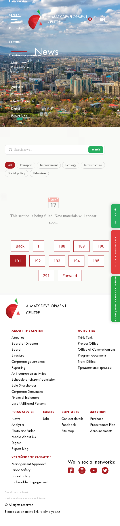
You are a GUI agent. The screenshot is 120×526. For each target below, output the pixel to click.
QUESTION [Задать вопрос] (115, 216)
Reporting (18, 367)
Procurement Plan (102, 424)
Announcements (101, 430)
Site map (67, 430)
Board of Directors (24, 343)
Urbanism (39, 173)
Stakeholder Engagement (29, 481)
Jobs (46, 418)
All (10, 165)
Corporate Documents (27, 391)
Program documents (92, 355)
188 (62, 246)
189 (81, 246)
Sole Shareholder (23, 385)
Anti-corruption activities (28, 373)
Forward (70, 275)
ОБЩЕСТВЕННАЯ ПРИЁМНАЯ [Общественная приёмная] (115, 299)
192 (37, 261)
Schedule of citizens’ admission (33, 379)
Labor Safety (20, 469)
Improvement (49, 165)
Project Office (88, 343)
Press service (20, 67)
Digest (15, 108)
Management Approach (28, 463)
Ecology (70, 165)
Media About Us (22, 101)
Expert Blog (19, 115)
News (15, 72)
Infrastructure (93, 165)
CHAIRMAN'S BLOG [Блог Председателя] (115, 252)
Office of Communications (96, 349)
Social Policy (20, 475)
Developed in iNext (16, 492)
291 (46, 275)
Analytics (17, 86)
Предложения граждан (95, 367)
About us (17, 337)
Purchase (96, 418)
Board (16, 349)
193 (56, 261)
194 (76, 261)
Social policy (16, 173)
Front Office (86, 361)
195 (96, 261)
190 (101, 246)
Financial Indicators (25, 397)
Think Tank (85, 337)
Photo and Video (22, 94)
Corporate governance (28, 361)
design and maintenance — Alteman (25, 498)
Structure (17, 355)
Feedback (68, 424)
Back (20, 246)
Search (95, 149)
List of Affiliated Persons (28, 403)
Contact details (72, 418)
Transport (26, 165)
